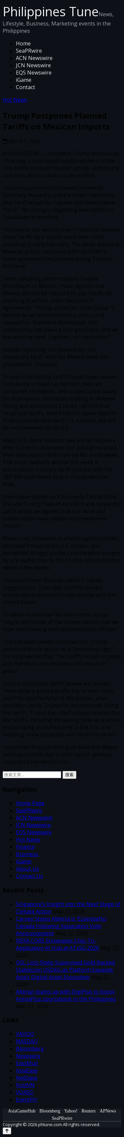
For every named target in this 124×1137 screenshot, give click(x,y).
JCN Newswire (33, 65)
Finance (25, 846)
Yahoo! (71, 1111)
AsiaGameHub (21, 1111)
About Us (27, 868)
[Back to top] (7, 1130)
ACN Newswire (34, 58)
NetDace (26, 1077)
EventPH (26, 1099)
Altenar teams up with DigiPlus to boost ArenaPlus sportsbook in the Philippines (66, 995)
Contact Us (29, 876)
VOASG (24, 1092)
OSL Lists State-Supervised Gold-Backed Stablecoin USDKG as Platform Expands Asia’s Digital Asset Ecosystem (65, 970)
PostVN (25, 1085)
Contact (25, 87)
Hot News (15, 99)
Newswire (28, 1055)
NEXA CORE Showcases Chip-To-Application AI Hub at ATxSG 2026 (57, 944)
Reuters (89, 1111)
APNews (108, 1111)
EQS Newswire (34, 72)
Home (23, 43)
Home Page (30, 803)
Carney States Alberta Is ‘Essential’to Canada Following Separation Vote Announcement (61, 926)
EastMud (27, 1063)
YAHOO (25, 1034)
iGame (23, 79)
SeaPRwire (29, 50)
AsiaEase (27, 1070)
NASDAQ (27, 1041)
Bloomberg (30, 1048)
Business (27, 854)
